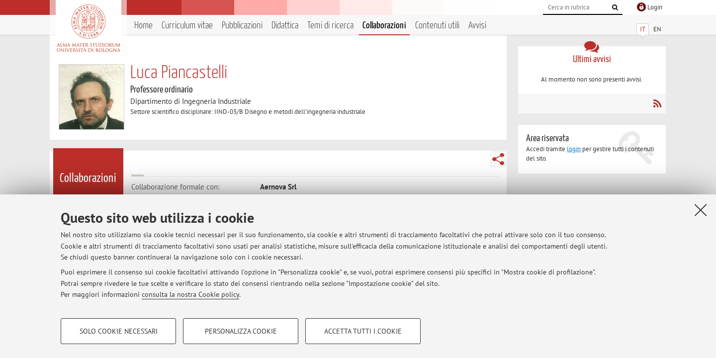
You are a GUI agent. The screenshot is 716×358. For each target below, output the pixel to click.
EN (657, 29)
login (574, 149)
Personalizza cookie (241, 331)
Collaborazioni (384, 25)
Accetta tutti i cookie (363, 331)
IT (642, 29)
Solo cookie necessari (119, 331)
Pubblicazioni (242, 25)
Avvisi (477, 25)
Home (143, 25)
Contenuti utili (437, 25)
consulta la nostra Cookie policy (190, 294)
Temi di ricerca (330, 25)
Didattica (284, 25)
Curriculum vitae (187, 25)
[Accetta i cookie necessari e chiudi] (701, 210)
